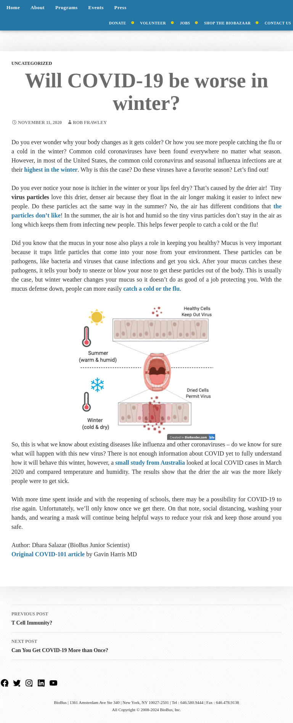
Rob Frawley (90, 122)
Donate (117, 23)
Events (96, 7)
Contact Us (278, 23)
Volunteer (153, 23)
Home (13, 7)
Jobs (185, 23)
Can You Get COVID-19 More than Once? (146, 645)
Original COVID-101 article (48, 554)
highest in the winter (50, 169)
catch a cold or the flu (151, 288)
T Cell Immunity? (146, 617)
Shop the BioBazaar (227, 23)
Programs (66, 7)
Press (120, 7)
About (38, 7)
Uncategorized (31, 63)
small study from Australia (150, 462)
